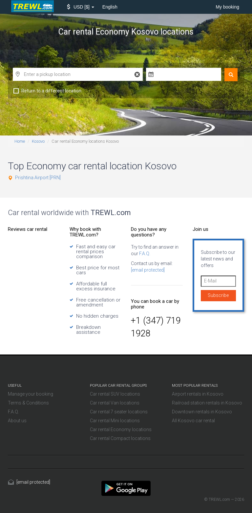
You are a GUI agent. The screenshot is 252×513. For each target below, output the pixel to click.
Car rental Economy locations (121, 429)
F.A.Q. (144, 253)
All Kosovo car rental (193, 420)
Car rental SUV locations (115, 394)
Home (19, 141)
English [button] (109, 7)
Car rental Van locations (114, 402)
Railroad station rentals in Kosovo (207, 402)
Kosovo (38, 141)
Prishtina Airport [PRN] (38, 177)
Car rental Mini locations (115, 420)
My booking (227, 7)
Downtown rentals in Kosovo (202, 411)
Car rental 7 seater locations (119, 411)
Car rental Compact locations (120, 438)
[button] (80, 6)
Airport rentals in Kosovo (197, 394)
